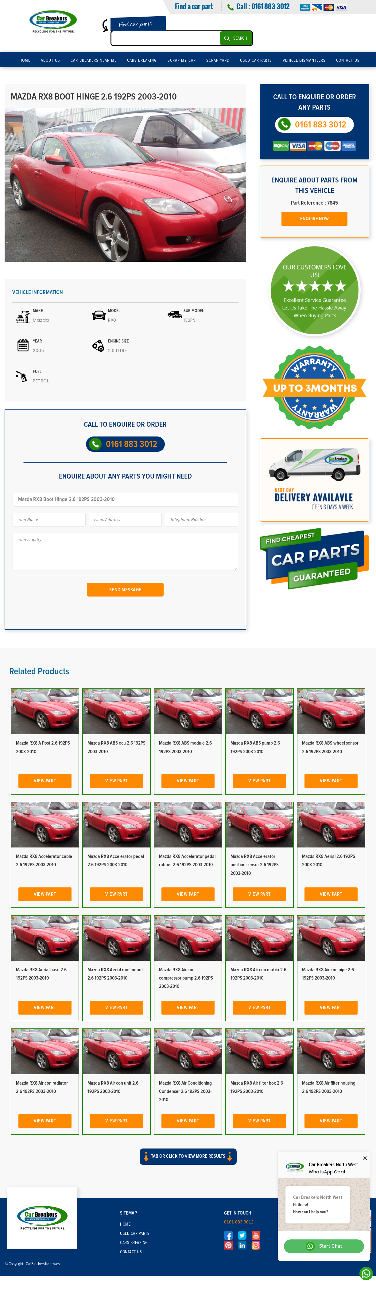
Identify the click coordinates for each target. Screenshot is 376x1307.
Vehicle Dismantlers (304, 60)
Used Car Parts (256, 60)
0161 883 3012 (270, 6)
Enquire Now (314, 218)
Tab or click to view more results (188, 1157)
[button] (188, 1162)
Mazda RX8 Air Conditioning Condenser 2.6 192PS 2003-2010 (185, 1091)
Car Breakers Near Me (94, 60)
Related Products (39, 671)
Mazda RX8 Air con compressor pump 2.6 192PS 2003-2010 (186, 978)
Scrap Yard (218, 60)
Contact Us (348, 60)
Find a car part (194, 6)
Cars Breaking (142, 60)
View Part (45, 780)
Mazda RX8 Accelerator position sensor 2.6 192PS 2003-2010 (255, 864)
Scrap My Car (182, 60)
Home (24, 60)
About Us (50, 60)
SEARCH (240, 38)
